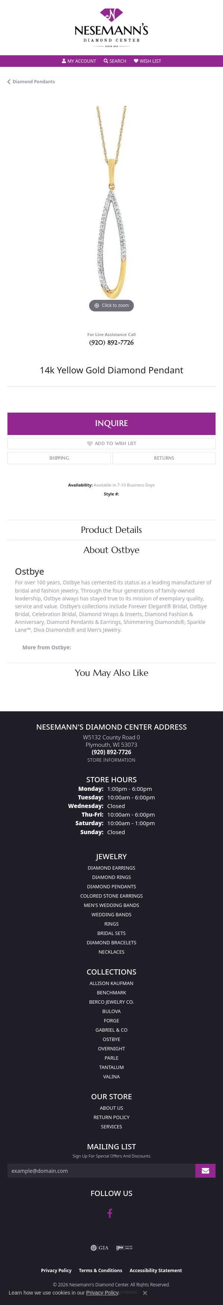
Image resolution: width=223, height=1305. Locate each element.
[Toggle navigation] (13, 44)
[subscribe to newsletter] (205, 1171)
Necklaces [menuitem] (111, 951)
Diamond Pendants (34, 81)
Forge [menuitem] (111, 1020)
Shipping (59, 458)
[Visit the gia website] (100, 1247)
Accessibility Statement (156, 1270)
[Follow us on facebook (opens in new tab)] (110, 1213)
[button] (79, 61)
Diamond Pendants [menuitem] (111, 886)
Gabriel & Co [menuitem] (111, 1029)
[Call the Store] (111, 752)
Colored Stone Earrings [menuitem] (111, 895)
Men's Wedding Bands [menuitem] (111, 905)
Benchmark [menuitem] (111, 992)
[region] (111, 210)
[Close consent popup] (145, 1293)
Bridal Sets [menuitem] (111, 933)
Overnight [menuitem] (111, 1048)
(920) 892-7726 (111, 342)
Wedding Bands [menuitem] (112, 914)
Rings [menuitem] (111, 923)
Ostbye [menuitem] (111, 1039)
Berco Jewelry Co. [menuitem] (111, 1001)
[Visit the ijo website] (124, 1247)
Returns (164, 458)
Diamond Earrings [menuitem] (111, 867)
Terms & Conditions (100, 1270)
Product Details (111, 529)
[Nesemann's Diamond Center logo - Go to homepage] (111, 27)
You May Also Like (111, 672)
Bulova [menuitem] (111, 1011)
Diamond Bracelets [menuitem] (111, 942)
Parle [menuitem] (111, 1057)
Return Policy (112, 1117)
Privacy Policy (56, 1270)
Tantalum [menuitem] (111, 1067)
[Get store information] (112, 760)
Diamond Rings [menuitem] (111, 877)
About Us (111, 1107)
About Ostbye (111, 550)
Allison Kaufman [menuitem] (111, 983)
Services (111, 1126)
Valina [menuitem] (111, 1076)
